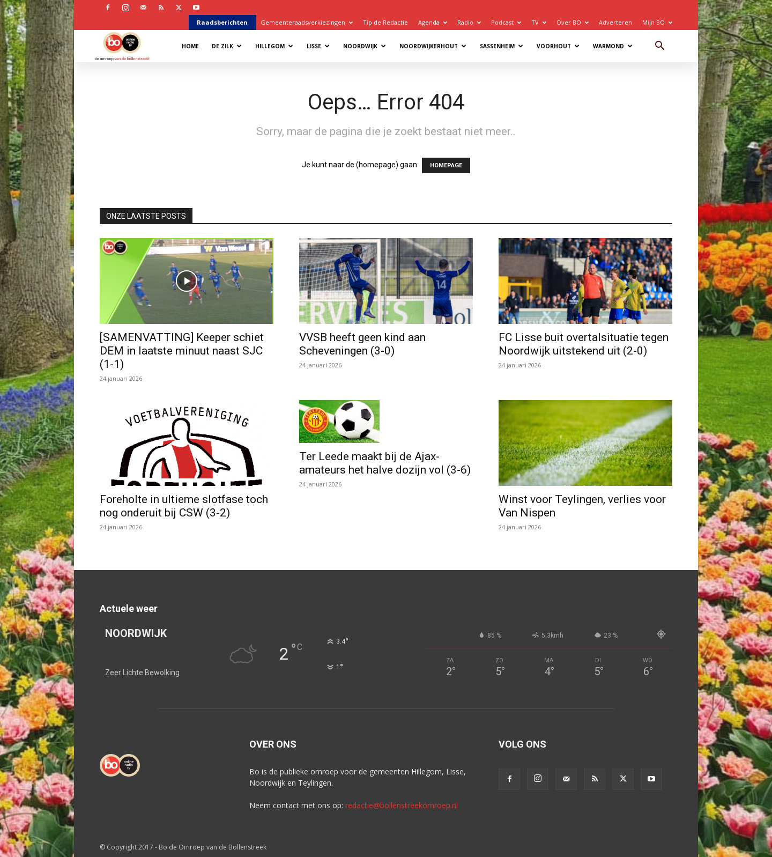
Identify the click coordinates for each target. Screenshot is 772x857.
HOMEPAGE (446, 165)
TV (538, 22)
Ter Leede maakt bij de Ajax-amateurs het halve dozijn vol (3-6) (385, 463)
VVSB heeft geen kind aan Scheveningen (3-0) (362, 344)
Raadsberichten (222, 22)
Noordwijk (364, 46)
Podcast (506, 22)
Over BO (572, 22)
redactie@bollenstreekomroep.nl (401, 805)
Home (190, 46)
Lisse (318, 46)
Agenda (432, 22)
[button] (659, 47)
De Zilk (227, 46)
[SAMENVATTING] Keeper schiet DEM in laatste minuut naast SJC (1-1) (182, 351)
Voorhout (558, 46)
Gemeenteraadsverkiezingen (307, 22)
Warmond (613, 46)
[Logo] (127, 46)
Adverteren (615, 22)
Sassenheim (501, 46)
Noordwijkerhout (432, 46)
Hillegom (274, 46)
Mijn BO (657, 22)
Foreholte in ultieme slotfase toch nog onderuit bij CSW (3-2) (184, 506)
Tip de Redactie (385, 22)
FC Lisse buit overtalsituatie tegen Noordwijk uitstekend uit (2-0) (584, 344)
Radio (469, 22)
